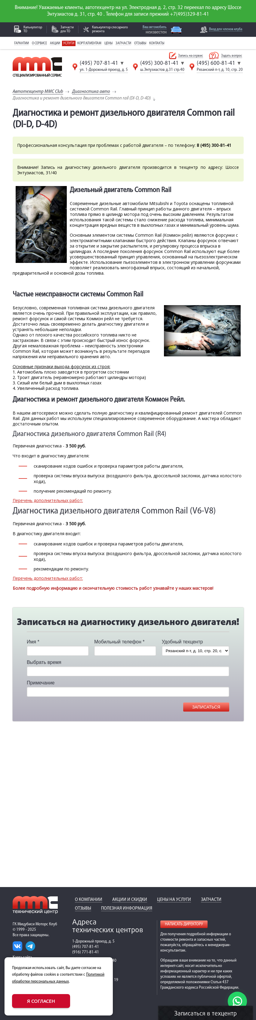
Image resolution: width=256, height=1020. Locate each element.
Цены (108, 43)
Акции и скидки (129, 899)
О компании (88, 899)
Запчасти (123, 43)
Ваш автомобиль (155, 27)
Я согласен (41, 1001)
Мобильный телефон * (119, 641)
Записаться (206, 707)
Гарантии (21, 43)
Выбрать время (44, 662)
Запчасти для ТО (67, 29)
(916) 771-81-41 (85, 952)
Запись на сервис (190, 56)
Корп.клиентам (89, 43)
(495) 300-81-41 (159, 63)
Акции (55, 43)
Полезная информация (126, 908)
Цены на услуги (174, 899)
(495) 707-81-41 (99, 63)
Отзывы (140, 43)
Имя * (33, 641)
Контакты (156, 43)
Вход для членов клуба (225, 29)
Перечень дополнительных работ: (48, 500)
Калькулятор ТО (32, 29)
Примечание (41, 682)
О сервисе (39, 43)
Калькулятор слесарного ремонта (110, 29)
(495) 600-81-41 (216, 63)
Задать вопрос (231, 56)
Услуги (68, 43)
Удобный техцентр (182, 641)
